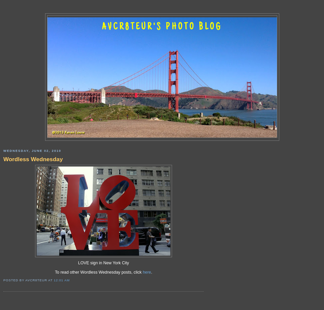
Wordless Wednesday (33, 159)
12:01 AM (62, 280)
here (147, 272)
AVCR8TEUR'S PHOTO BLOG (162, 27)
